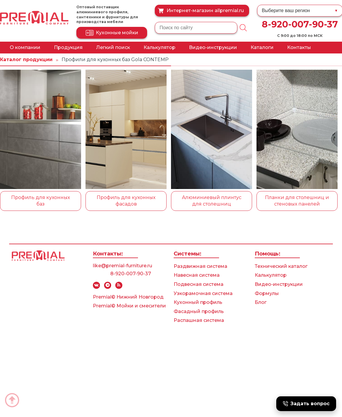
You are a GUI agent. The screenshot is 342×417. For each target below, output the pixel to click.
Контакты (299, 47)
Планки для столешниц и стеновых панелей (297, 201)
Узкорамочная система (203, 293)
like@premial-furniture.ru (122, 265)
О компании (25, 47)
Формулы (267, 293)
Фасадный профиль (199, 311)
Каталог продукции (26, 59)
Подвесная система (198, 284)
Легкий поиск (113, 47)
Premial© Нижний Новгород (128, 297)
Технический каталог (281, 266)
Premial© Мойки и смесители (129, 306)
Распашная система (199, 320)
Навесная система (197, 275)
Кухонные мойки (111, 32)
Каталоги (262, 47)
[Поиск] (243, 28)
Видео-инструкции (213, 47)
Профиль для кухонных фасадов (126, 201)
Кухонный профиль (198, 302)
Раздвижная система (200, 266)
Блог (261, 302)
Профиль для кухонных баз (40, 201)
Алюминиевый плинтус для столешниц (211, 201)
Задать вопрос (306, 403)
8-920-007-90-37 (300, 24)
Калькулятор (159, 47)
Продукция (68, 47)
